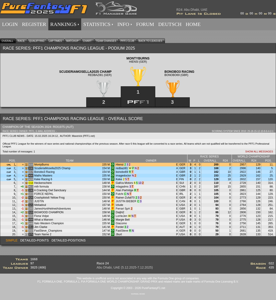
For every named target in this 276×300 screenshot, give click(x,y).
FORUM (145, 24)
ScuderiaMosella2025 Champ (52, 168)
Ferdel (120, 227)
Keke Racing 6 (43, 179)
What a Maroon (43, 219)
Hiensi (119, 164)
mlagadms (122, 186)
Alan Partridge (124, 190)
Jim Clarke (40, 227)
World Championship (254, 156)
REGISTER (34, 24)
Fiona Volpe (41, 216)
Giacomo (121, 223)
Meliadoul (40, 205)
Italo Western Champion (49, 223)
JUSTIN (39, 201)
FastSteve (122, 230)
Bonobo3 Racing (44, 172)
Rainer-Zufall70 (125, 197)
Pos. (12, 160)
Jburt (119, 234)
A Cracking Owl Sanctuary (50, 190)
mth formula (41, 186)
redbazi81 (122, 168)
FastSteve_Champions (48, 230)
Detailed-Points (34, 240)
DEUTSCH (169, 24)
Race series (209, 156)
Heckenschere (43, 183)
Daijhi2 (120, 212)
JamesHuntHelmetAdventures (52, 208)
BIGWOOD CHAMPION (48, 212)
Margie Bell (122, 219)
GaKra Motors (124, 183)
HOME (193, 24)
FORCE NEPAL (44, 194)
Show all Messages (259, 151)
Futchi (119, 194)
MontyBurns (41, 164)
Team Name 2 (42, 234)
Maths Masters (43, 175)
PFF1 (31, 131)
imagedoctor (123, 175)
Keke (119, 179)
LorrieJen (121, 216)
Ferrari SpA (123, 208)
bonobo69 (122, 172)
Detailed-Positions (69, 240)
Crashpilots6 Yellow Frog (49, 197)
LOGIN (10, 24)
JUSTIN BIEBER (126, 201)
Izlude (119, 205)
